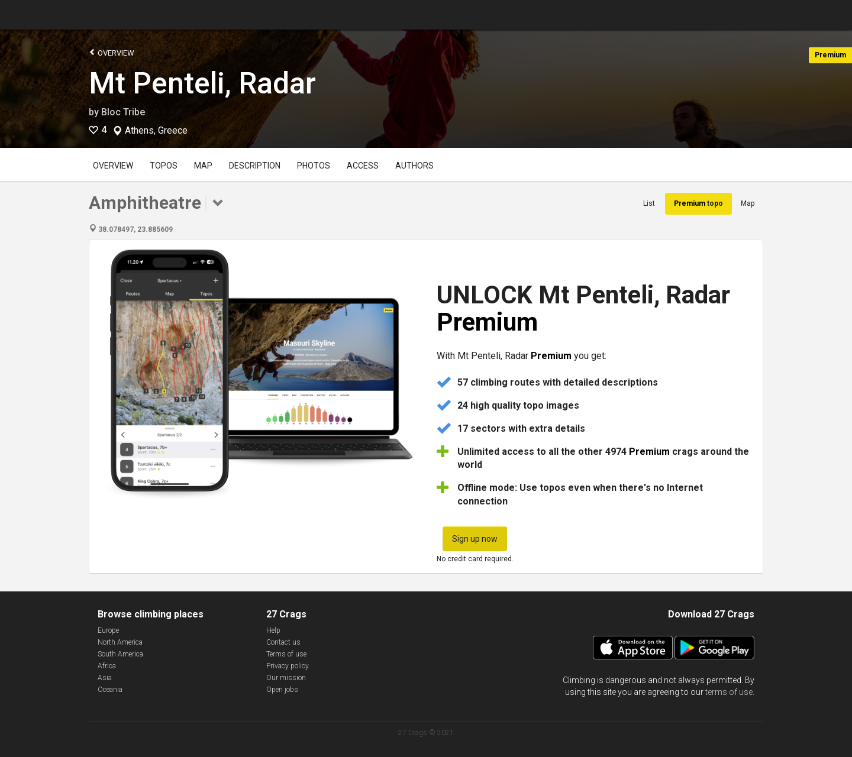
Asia (105, 678)
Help (273, 630)
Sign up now (475, 539)
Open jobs (282, 689)
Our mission (286, 678)
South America (120, 654)
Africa (107, 666)
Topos (164, 165)
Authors (414, 165)
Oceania (110, 689)
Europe (108, 630)
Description (254, 165)
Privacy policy (287, 666)
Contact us (283, 642)
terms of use (729, 692)
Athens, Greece (156, 130)
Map (203, 165)
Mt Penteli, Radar (202, 83)
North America (120, 642)
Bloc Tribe (123, 112)
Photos (313, 165)
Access (363, 165)
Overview (111, 52)
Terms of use (286, 654)
